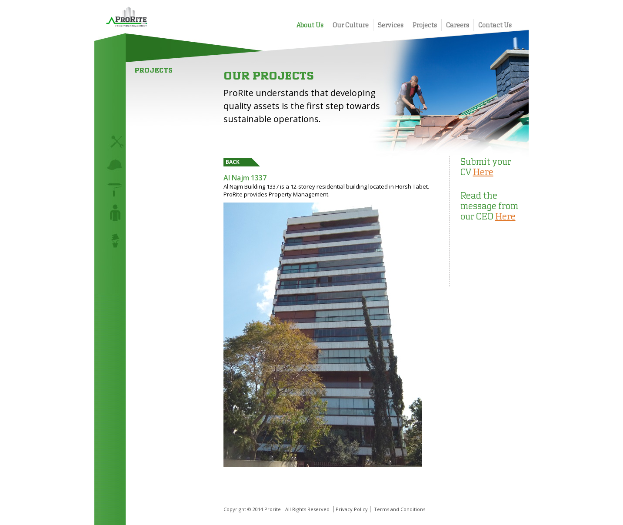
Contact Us (495, 25)
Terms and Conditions (399, 509)
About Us (310, 25)
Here (483, 171)
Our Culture (351, 25)
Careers (457, 25)
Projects (425, 25)
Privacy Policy (352, 509)
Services (390, 25)
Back (233, 162)
